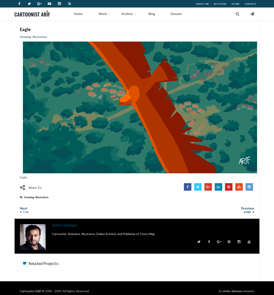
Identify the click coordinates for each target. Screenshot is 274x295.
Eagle (25, 29)
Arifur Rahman (232, 291)
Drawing (25, 37)
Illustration (39, 37)
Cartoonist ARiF (30, 291)
